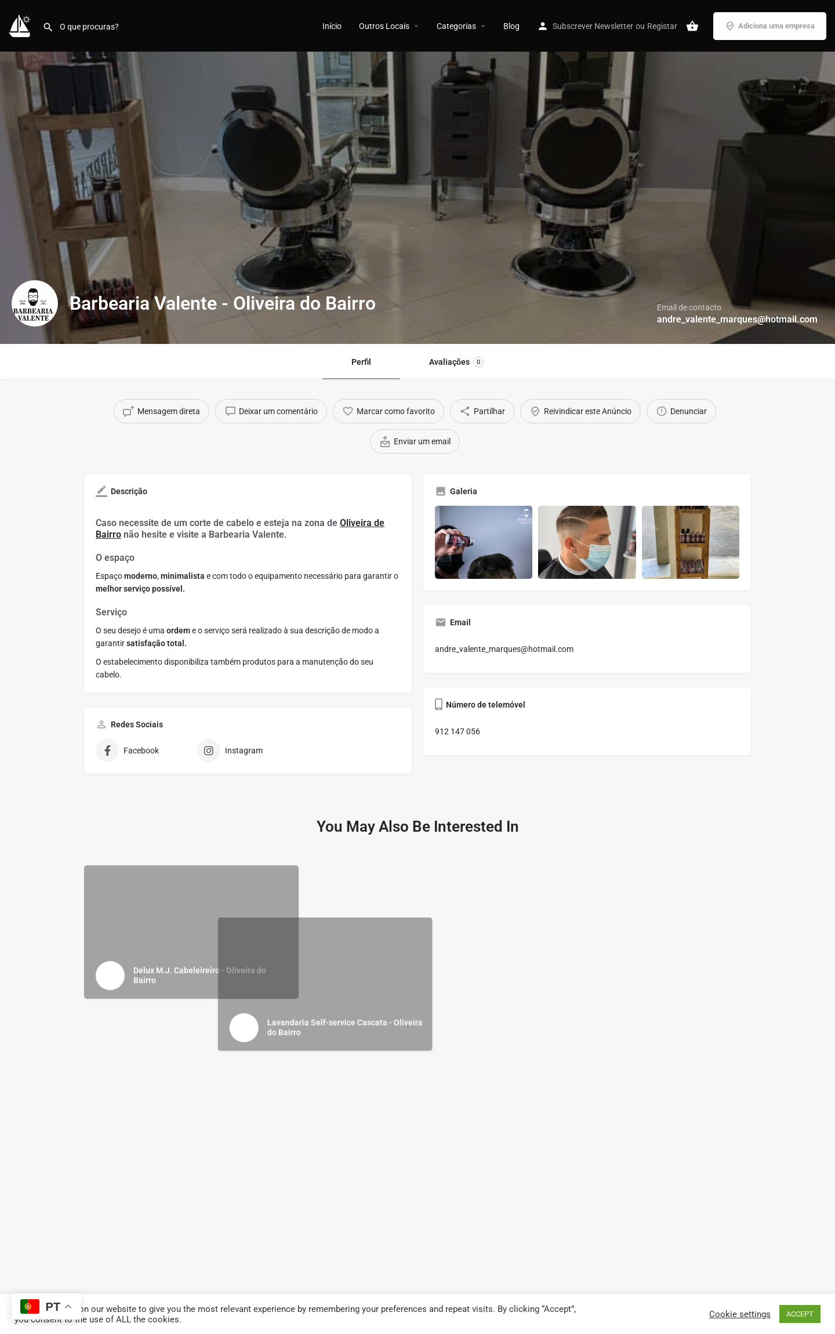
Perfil (361, 362)
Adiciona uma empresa (770, 26)
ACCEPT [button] (800, 1314)
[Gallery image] (483, 542)
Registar (662, 26)
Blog (511, 26)
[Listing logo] (35, 303)
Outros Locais (384, 26)
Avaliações (456, 362)
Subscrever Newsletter (593, 26)
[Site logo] (21, 25)
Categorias (456, 26)
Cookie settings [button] (740, 1314)
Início (332, 26)
